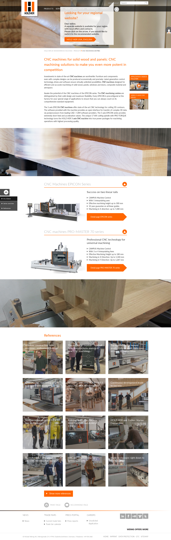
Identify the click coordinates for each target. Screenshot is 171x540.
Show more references (60, 493)
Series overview (8, 203)
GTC (137, 536)
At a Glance (7, 199)
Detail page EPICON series (101, 217)
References (7, 208)
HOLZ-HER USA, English (79, 39)
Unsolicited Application (93, 522)
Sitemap (144, 536)
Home (106, 536)
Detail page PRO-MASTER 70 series (105, 268)
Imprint (113, 536)
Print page (55, 505)
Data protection (126, 536)
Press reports (72, 521)
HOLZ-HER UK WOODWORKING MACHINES (58, 51)
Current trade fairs (53, 521)
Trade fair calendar (53, 524)
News (27, 521)
